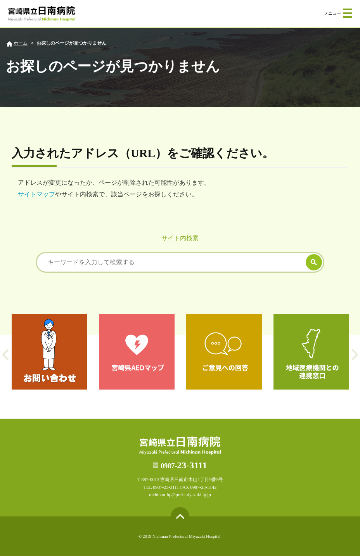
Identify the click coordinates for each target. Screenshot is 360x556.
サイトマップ (36, 194)
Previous (5, 354)
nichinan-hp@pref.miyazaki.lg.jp (180, 494)
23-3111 (184, 465)
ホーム (21, 43)
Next (354, 354)
